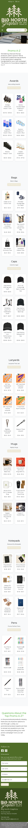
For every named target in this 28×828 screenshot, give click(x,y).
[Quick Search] (15, 30)
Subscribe (5, 784)
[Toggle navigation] (2, 30)
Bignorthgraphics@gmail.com (10, 819)
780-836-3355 (5, 817)
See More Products (14, 87)
